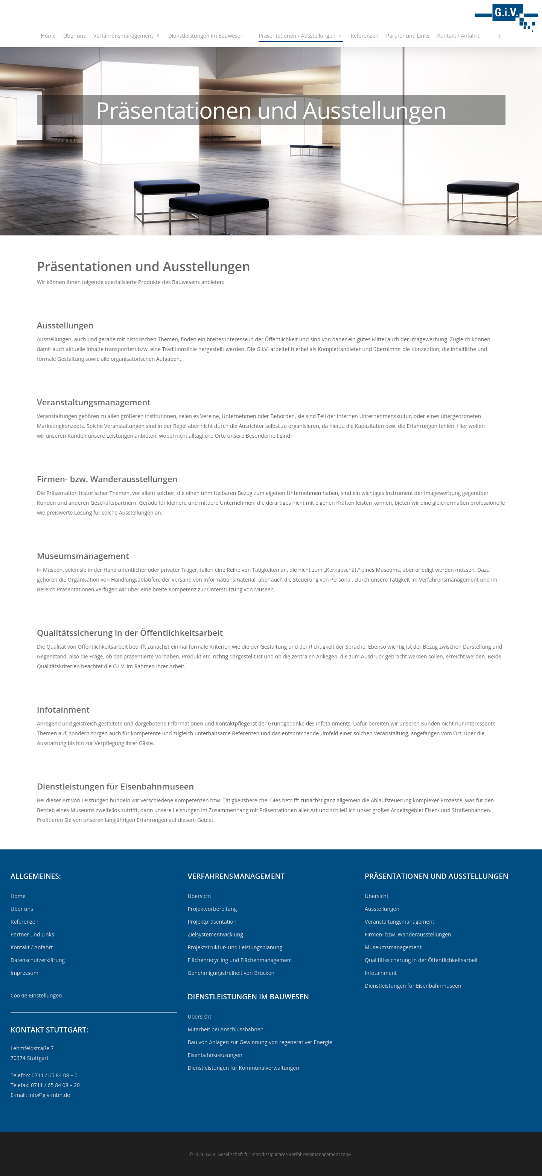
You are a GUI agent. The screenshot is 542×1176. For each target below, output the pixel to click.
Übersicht (200, 896)
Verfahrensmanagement (126, 35)
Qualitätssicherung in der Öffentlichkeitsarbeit (421, 960)
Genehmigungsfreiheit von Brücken (231, 972)
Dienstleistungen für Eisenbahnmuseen (413, 985)
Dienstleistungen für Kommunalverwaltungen (243, 1067)
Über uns (74, 35)
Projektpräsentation (212, 921)
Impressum (24, 972)
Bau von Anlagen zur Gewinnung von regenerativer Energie (260, 1042)
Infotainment (381, 972)
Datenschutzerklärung (38, 960)
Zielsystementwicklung (215, 934)
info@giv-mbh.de (49, 1094)
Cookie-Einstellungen (36, 995)
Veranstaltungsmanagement (399, 921)
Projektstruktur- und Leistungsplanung (235, 947)
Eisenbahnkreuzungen (215, 1054)
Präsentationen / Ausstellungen (300, 35)
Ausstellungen (382, 908)
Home (48, 35)
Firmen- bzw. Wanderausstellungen (408, 934)
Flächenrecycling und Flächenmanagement (240, 960)
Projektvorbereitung (212, 908)
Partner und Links (408, 35)
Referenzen (364, 35)
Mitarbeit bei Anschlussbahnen (226, 1029)
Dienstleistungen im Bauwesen (209, 35)
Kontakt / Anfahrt (458, 35)
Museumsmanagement (393, 947)
